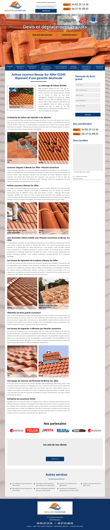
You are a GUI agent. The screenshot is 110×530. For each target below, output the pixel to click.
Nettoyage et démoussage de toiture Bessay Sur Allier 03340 (45, 484)
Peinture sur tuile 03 (73, 67)
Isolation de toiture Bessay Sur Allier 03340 (92, 484)
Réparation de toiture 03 (32, 67)
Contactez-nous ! (70, 35)
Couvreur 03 (9, 67)
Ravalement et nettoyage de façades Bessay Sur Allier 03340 (69, 489)
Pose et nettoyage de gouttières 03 (61, 67)
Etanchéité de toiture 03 (20, 67)
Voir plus (55, 459)
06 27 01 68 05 (80, 8)
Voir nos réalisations (42, 35)
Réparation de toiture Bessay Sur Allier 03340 (22, 489)
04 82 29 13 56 (80, 4)
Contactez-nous (76, 526)
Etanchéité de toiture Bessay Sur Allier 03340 (22, 484)
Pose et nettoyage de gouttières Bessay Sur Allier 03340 (45, 489)
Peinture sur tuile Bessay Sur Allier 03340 (68, 484)
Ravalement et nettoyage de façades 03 (86, 68)
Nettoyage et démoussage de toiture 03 (46, 68)
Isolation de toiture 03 (99, 67)
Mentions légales (61, 526)
